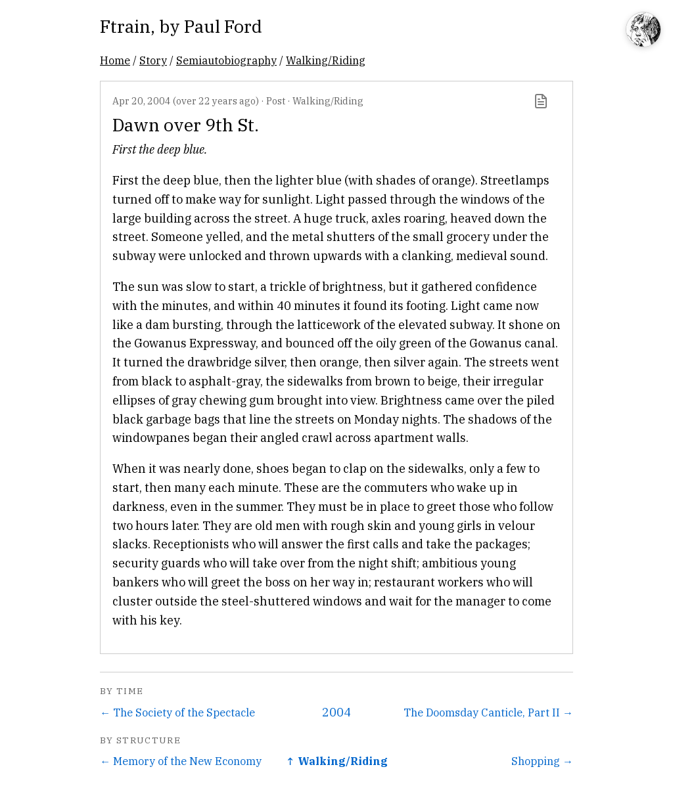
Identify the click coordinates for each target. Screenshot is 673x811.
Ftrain (125, 25)
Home (115, 60)
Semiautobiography (226, 60)
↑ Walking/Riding (337, 761)
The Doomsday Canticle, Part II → (488, 712)
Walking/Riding (325, 60)
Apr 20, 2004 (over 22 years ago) (185, 101)
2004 (336, 712)
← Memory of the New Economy (181, 761)
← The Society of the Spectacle (177, 712)
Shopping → (542, 761)
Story (153, 60)
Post (275, 101)
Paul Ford (223, 25)
